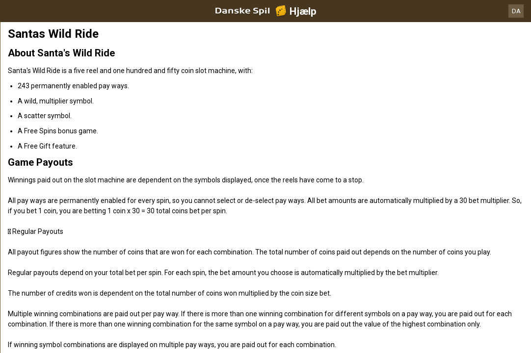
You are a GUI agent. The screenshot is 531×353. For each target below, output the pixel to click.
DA (516, 11)
